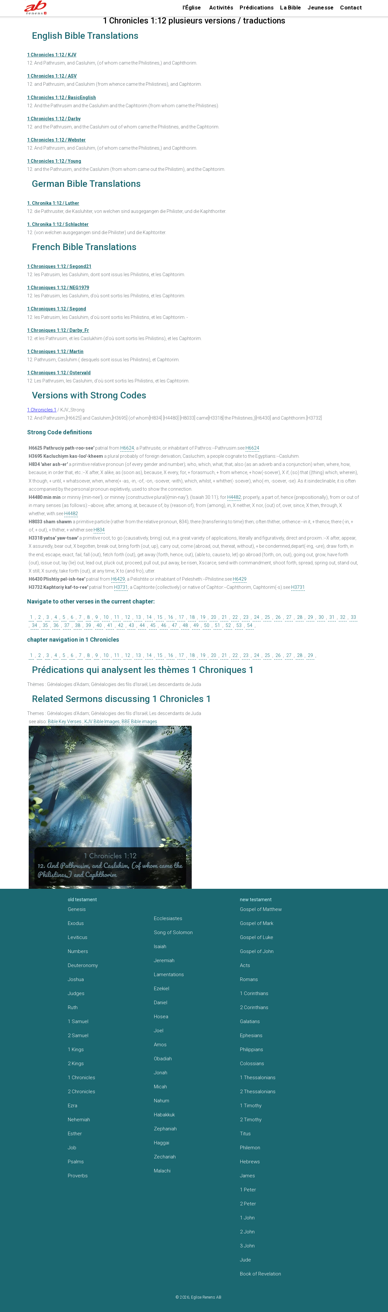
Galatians (250, 1021)
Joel (158, 1031)
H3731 (121, 587)
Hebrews (250, 1162)
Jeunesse (320, 7)
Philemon (250, 1148)
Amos (160, 1045)
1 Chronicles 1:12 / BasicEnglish (61, 97)
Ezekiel (161, 988)
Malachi (162, 1171)
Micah (160, 1087)
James (247, 1176)
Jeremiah (164, 960)
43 (131, 625)
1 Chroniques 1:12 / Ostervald (59, 372)
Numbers (78, 951)
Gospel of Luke (256, 937)
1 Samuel (78, 1021)
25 (267, 617)
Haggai (161, 1143)
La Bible (290, 7)
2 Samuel (78, 1035)
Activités (221, 7)
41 (109, 625)
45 (153, 625)
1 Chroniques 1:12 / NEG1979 (58, 287)
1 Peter (248, 1190)
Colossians (252, 1063)
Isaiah (160, 946)
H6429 (118, 579)
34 (34, 625)
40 (99, 625)
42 (120, 625)
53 (239, 625)
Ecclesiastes (168, 918)
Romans (249, 979)
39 (88, 625)
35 (45, 625)
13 (138, 617)
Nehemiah (79, 1120)
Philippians (251, 1049)
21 (224, 617)
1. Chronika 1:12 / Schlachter (58, 224)
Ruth (73, 1007)
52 (228, 625)
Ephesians (251, 1035)
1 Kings (76, 1049)
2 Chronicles (81, 1092)
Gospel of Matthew (261, 909)
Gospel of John (257, 951)
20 (213, 617)
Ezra (72, 1106)
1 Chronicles (81, 1078)
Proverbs (78, 1176)
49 (196, 625)
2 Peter (248, 1204)
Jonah (160, 1073)
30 (321, 617)
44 (142, 625)
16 (170, 617)
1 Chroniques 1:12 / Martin (55, 351)
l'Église (192, 7)
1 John (247, 1218)
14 (149, 617)
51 (217, 625)
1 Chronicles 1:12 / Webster (56, 139)
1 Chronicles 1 (41, 409)
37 (66, 625)
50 (206, 625)
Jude (245, 1260)
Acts (245, 965)
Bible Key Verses (65, 721)
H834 (99, 529)
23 (245, 617)
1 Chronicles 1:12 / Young (54, 161)
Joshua (76, 979)
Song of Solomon (173, 932)
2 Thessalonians (258, 1092)
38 (77, 625)
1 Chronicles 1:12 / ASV (52, 76)
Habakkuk (164, 1115)
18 (192, 617)
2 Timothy (250, 1120)
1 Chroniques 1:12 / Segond (56, 308)
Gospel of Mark (256, 923)
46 (163, 625)
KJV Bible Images (102, 721)
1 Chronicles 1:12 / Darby (54, 118)
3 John (247, 1246)
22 (235, 617)
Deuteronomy (83, 965)
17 (181, 617)
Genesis (77, 909)
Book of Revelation (260, 1274)
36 (56, 625)
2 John (247, 1232)
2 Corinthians (254, 1007)
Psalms (76, 1162)
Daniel (160, 1003)
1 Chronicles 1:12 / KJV (51, 54)
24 (256, 617)
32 (342, 617)
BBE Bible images (139, 721)
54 (249, 625)
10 (106, 617)
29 (310, 617)
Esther (75, 1134)
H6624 (127, 448)
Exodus (76, 923)
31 (332, 617)
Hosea (161, 1017)
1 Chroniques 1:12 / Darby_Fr (58, 330)
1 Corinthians (254, 993)
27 (288, 617)
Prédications (257, 7)
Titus (245, 1134)
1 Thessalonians (258, 1078)
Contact (351, 7)
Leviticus (77, 937)
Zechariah (165, 1157)
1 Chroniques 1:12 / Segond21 (59, 266)
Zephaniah (165, 1129)
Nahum (161, 1101)
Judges (76, 993)
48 (185, 625)
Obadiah (163, 1059)
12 (127, 617)
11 (116, 617)
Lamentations (169, 974)
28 (299, 617)
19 (202, 617)
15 (159, 617)
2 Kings (76, 1063)
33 (353, 617)
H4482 (234, 497)
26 (278, 617)
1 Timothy (250, 1106)
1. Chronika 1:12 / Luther (53, 203)
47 (174, 625)
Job (72, 1148)
